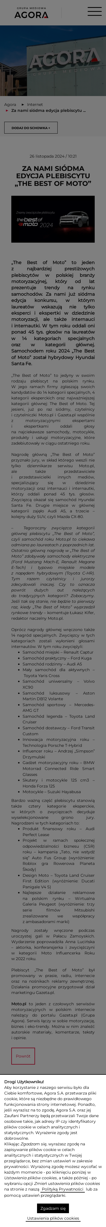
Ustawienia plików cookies (53, 1218)
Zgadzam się (53, 1208)
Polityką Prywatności (62, 1189)
